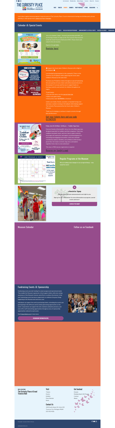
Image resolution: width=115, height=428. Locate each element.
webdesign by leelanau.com (22, 425)
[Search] (97, 7)
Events (48, 394)
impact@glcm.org (26, 314)
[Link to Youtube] (19, 1)
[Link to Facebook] (17, 1)
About (75, 398)
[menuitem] (55, 7)
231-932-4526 (50, 411)
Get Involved (78, 389)
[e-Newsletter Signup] (74, 204)
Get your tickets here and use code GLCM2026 (61, 118)
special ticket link (68, 94)
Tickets (48, 392)
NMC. (57, 45)
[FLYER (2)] (29, 48)
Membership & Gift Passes (81, 394)
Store (47, 400)
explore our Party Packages (43, 18)
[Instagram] (29, 138)
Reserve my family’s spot (57, 150)
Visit (47, 389)
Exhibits (48, 396)
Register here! (52, 48)
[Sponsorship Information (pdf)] (41, 318)
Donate (76, 392)
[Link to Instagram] (21, 1)
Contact (76, 396)
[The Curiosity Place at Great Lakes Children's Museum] (29, 7)
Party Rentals (50, 398)
